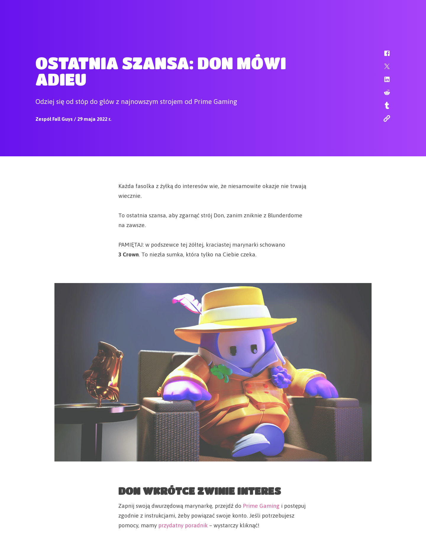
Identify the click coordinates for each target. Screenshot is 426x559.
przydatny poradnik (183, 524)
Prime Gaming (261, 505)
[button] (383, 56)
